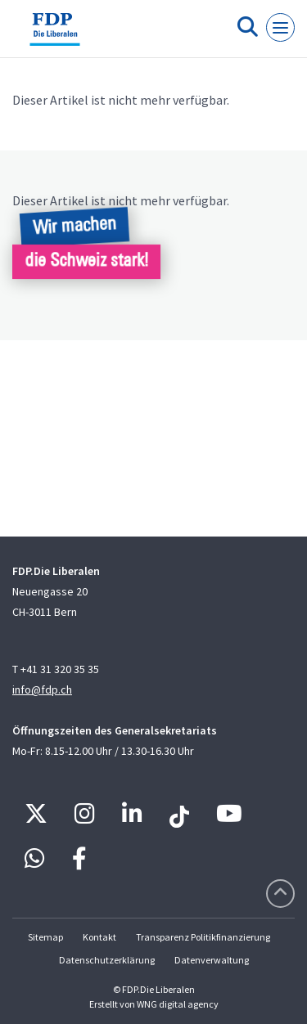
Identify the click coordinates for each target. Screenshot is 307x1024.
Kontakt (99, 937)
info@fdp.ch (42, 689)
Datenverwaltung (211, 960)
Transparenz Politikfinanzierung (203, 937)
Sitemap (45, 937)
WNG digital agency (178, 1004)
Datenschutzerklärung (107, 960)
